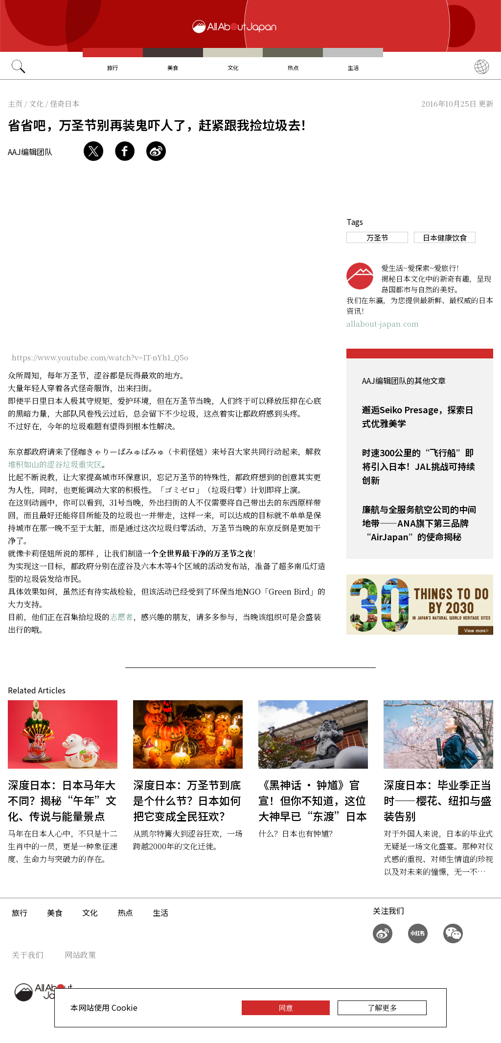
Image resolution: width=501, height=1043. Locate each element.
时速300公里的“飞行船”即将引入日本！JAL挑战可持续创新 (418, 466)
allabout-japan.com (382, 323)
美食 (172, 67)
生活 (353, 67)
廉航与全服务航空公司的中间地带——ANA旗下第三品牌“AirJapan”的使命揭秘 (419, 523)
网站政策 (80, 954)
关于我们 (27, 954)
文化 (233, 67)
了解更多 (382, 1007)
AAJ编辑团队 (30, 151)
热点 (293, 67)
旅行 (112, 67)
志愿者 (121, 616)
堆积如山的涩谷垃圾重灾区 (55, 464)
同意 (285, 1007)
